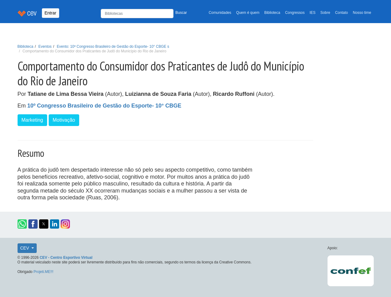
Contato (341, 12)
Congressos (294, 12)
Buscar (181, 12)
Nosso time (362, 12)
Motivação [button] (64, 120)
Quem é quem (247, 12)
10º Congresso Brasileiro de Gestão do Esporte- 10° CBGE (104, 106)
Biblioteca (272, 12)
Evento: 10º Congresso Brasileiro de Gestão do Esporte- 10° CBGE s (113, 46)
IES (313, 12)
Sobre (325, 12)
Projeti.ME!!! (44, 272)
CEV (25, 248)
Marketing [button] (32, 120)
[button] (22, 224)
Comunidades (220, 12)
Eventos (45, 46)
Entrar (50, 12)
